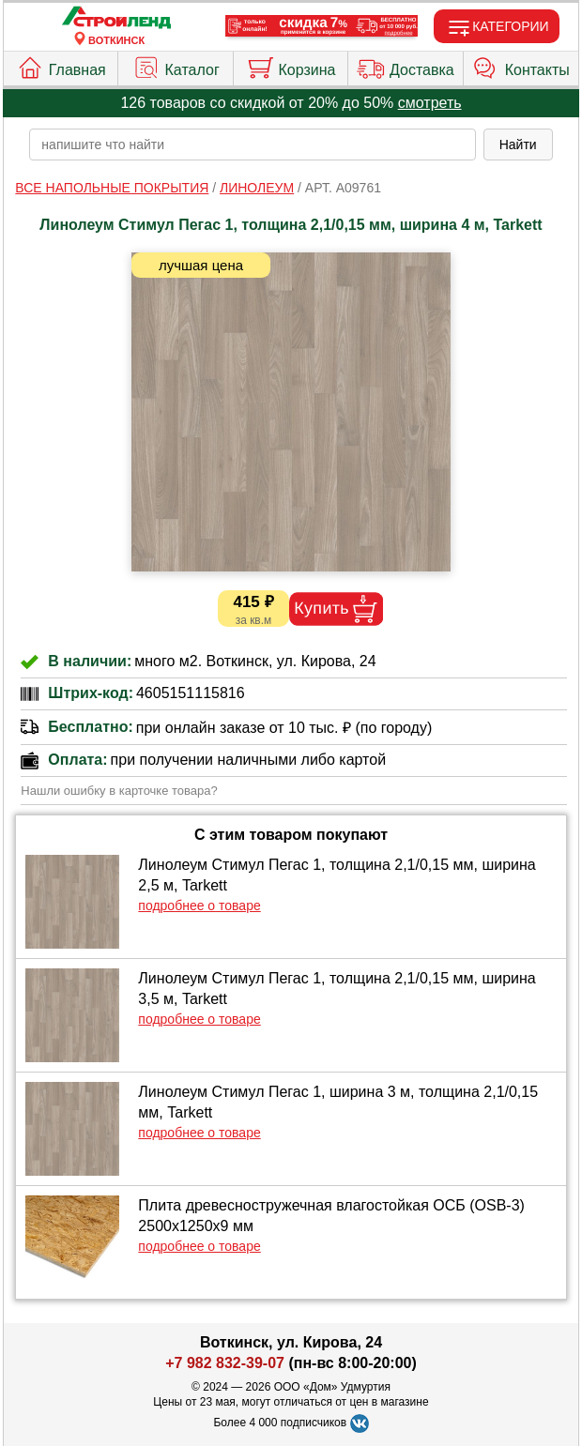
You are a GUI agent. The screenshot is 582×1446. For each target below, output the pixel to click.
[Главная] (116, 18)
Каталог (176, 66)
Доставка (405, 66)
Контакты (521, 66)
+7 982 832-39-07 (224, 1363)
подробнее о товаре (199, 905)
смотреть (430, 103)
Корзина (291, 66)
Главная (61, 66)
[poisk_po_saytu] (252, 144)
